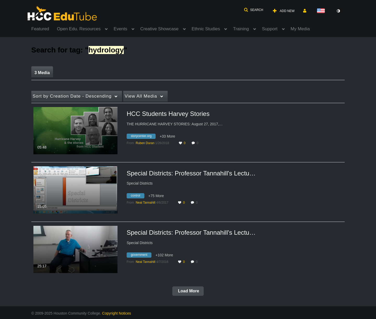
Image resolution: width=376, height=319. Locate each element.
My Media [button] (300, 28)
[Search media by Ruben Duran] (145, 143)
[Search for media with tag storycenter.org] (143, 137)
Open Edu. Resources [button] (79, 28)
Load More (188, 291)
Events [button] (120, 28)
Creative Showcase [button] (159, 28)
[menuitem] (44, 28)
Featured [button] (40, 28)
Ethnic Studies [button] (206, 28)
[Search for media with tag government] (141, 256)
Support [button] (270, 28)
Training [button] (241, 28)
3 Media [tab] (42, 72)
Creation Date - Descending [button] (72, 96)
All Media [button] (141, 96)
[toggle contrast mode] (338, 11)
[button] (253, 10)
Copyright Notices (116, 313)
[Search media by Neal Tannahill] (145, 202)
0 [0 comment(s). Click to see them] (198, 143)
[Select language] (322, 11)
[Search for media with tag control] (137, 196)
